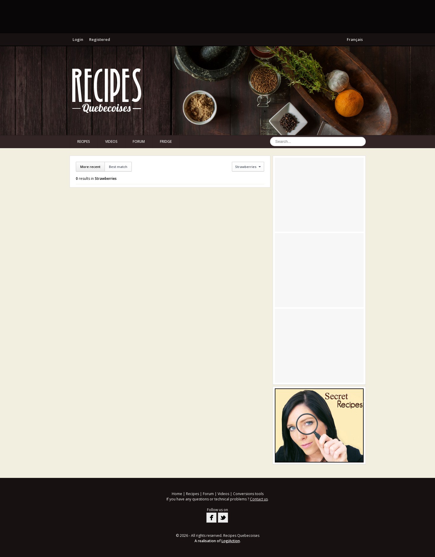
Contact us (259, 499)
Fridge (166, 141)
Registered (99, 39)
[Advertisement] (217, 16)
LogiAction (230, 540)
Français (355, 39)
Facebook (211, 518)
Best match (118, 166)
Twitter (223, 518)
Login (78, 39)
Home (177, 493)
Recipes (83, 141)
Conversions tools (248, 493)
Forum (139, 141)
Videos (111, 141)
